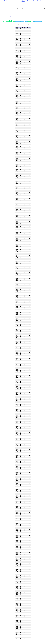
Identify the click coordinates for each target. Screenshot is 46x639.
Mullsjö (34, 0)
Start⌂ (5, 0)
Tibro (40, 0)
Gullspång (16, 0)
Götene (19, 0)
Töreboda (22, 1)
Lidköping (28, 0)
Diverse (3, 0)
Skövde (38, 0)
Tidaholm (43, 0)
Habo (21, 0)
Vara (24, 1)
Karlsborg (24, 0)
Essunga (7, 0)
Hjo (22, 0)
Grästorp (13, 0)
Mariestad (31, 0)
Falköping (10, 0)
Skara (36, 0)
